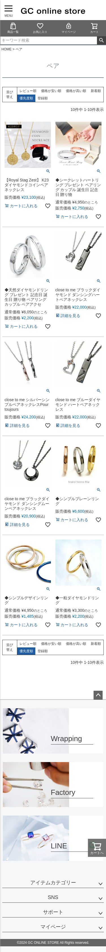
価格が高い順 (76, 91)
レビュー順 (28, 91)
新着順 (96, 91)
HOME (6, 49)
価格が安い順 (51, 91)
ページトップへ (98, 695)
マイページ (69, 27)
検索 (101, 40)
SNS (53, 897)
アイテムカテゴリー (53, 882)
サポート (53, 912)
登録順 (43, 98)
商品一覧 (13, 27)
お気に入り (40, 27)
